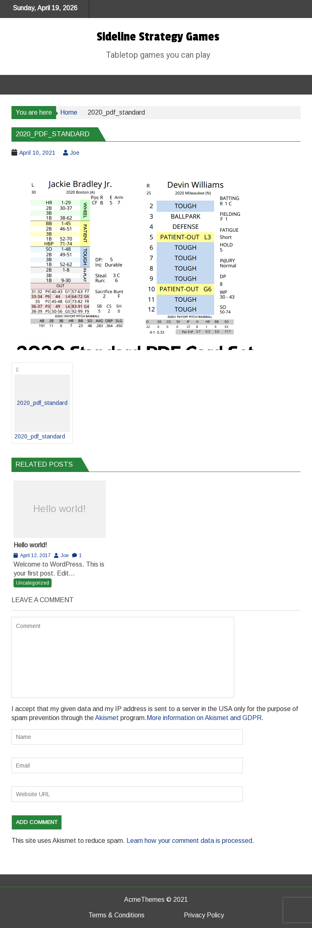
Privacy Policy (204, 915)
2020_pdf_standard (42, 407)
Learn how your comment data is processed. (190, 840)
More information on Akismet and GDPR (204, 717)
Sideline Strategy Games (158, 36)
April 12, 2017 (35, 555)
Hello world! (59, 508)
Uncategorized (32, 583)
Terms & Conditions (116, 915)
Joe (74, 152)
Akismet (107, 717)
